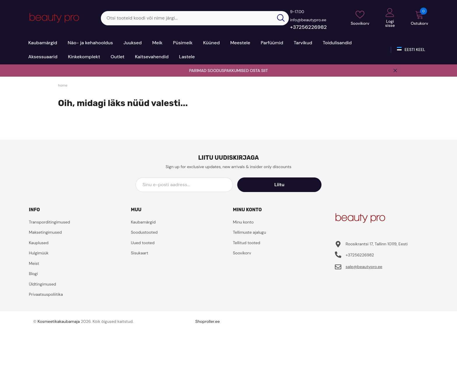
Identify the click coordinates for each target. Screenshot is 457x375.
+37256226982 (308, 27)
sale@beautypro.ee (364, 266)
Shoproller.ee (207, 321)
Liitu (295, 185)
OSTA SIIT (259, 70)
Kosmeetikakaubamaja (59, 321)
